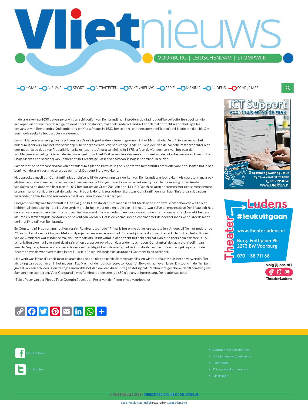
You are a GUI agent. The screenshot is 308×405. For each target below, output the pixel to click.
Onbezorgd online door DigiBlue (171, 394)
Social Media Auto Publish (136, 402)
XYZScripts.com (177, 402)
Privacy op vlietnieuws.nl (230, 369)
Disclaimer (220, 376)
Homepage (221, 363)
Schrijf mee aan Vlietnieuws (233, 356)
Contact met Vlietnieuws (231, 350)
